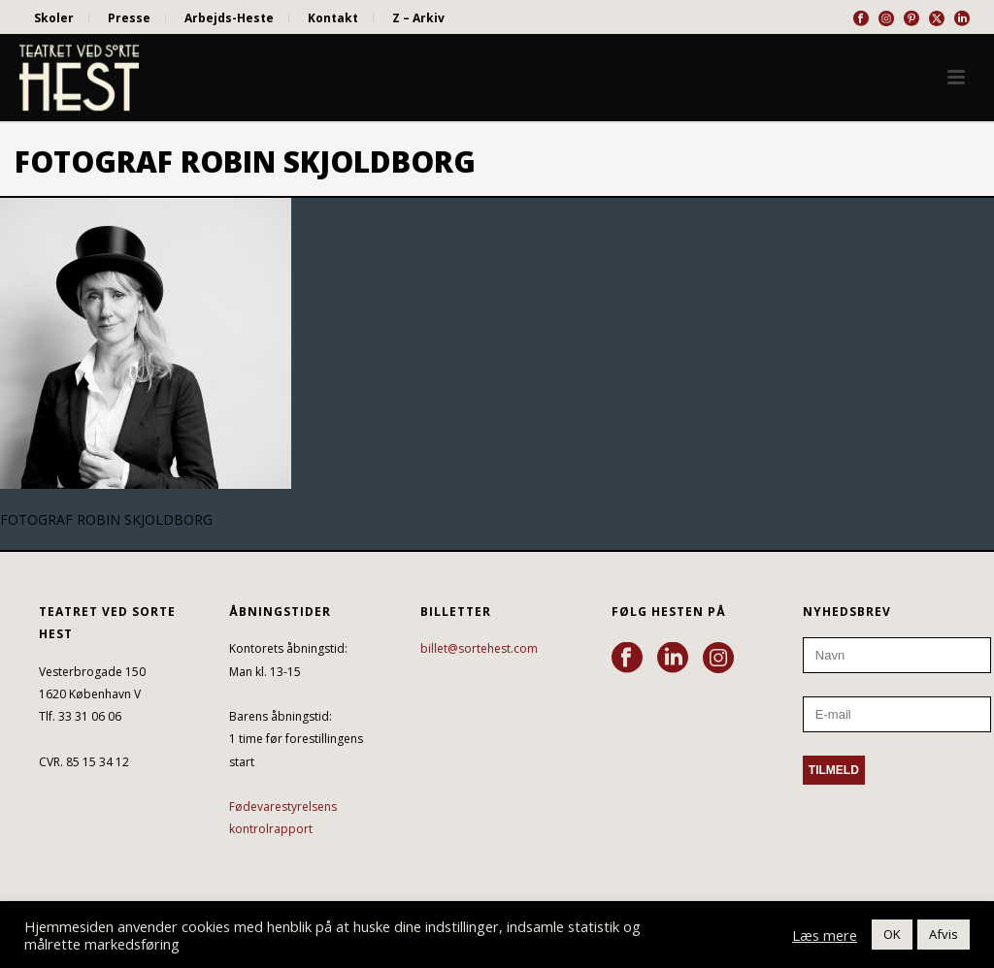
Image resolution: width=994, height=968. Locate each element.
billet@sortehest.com (479, 648)
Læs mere (824, 935)
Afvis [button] (943, 934)
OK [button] (892, 934)
